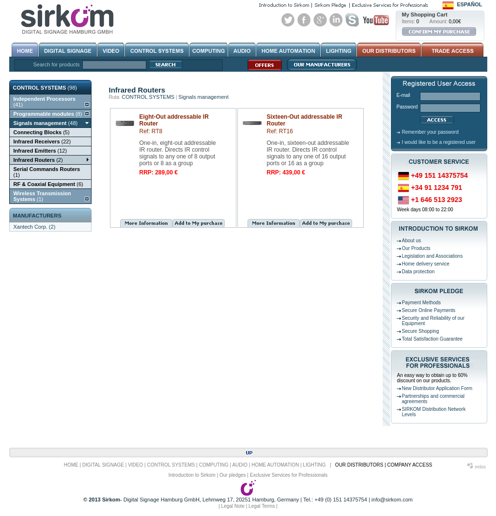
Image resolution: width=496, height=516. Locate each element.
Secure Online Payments (429, 310)
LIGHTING (314, 465)
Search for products (56, 64)
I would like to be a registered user (439, 142)
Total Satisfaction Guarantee (432, 339)
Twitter (288, 20)
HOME (71, 465)
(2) (38, 160)
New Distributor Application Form (437, 388)
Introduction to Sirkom (192, 475)
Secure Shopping (420, 331)
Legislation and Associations (432, 256)
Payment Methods (421, 302)
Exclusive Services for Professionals (289, 475)
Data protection (418, 271)
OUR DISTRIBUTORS (359, 465)
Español (469, 4)
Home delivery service (426, 263)
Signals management (203, 97)
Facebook (304, 20)
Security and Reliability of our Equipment (433, 320)
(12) (40, 151)
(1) (47, 172)
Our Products (416, 248)
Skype (352, 20)
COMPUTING (214, 465)
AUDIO (240, 465)
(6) (48, 184)
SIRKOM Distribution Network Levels (434, 412)
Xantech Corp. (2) (35, 227)
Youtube (375, 20)
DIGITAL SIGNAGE (103, 465)
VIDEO (135, 465)
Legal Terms (261, 506)
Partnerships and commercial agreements (433, 398)
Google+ (320, 20)
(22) (42, 141)
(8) (48, 114)
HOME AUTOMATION (275, 465)
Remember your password (430, 132)
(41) (45, 102)
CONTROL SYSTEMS (148, 97)
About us (411, 240)
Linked (336, 20)
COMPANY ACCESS (409, 465)
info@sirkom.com (392, 499)
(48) (46, 123)
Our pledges (232, 475)
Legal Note (233, 506)
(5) (42, 132)
